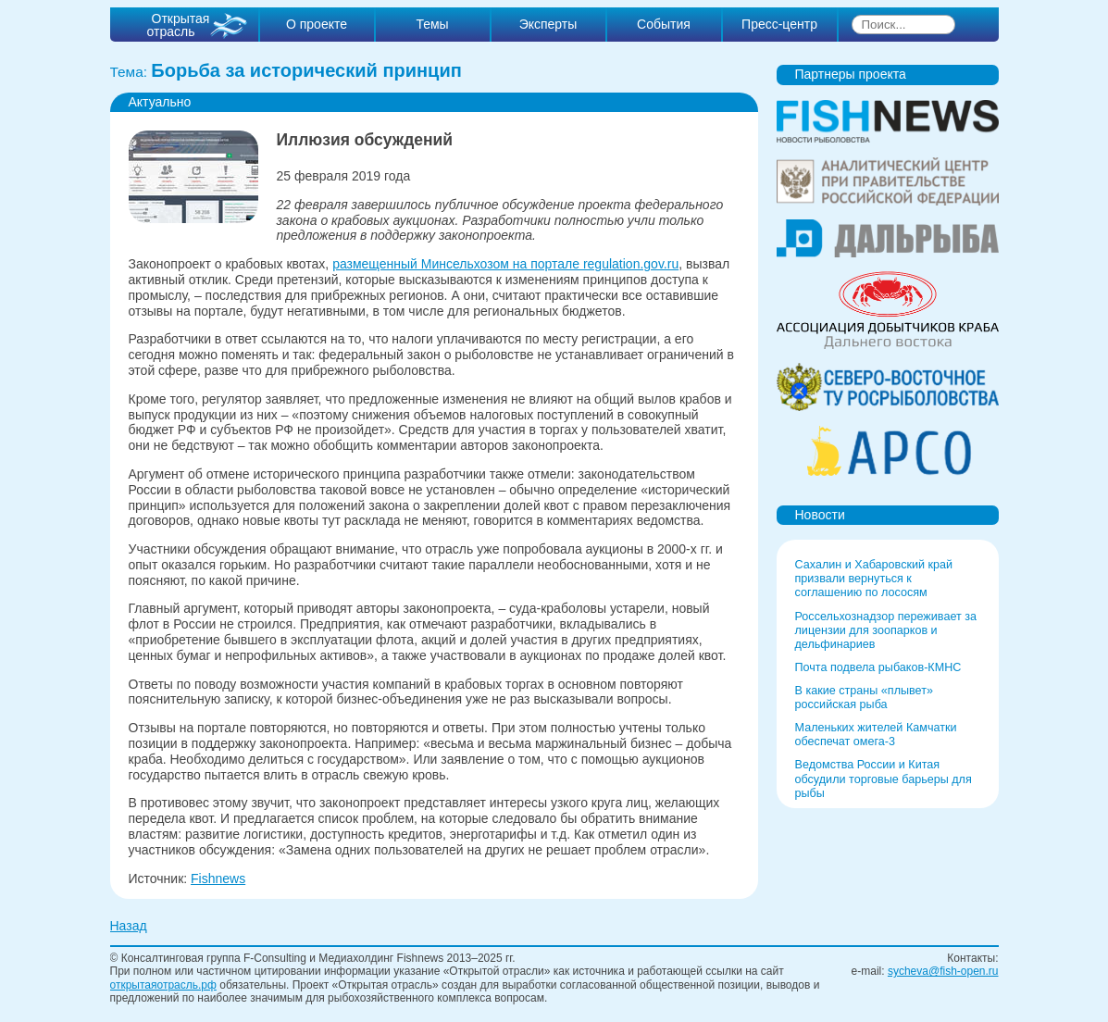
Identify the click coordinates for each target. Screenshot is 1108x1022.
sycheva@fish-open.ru (943, 971)
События (664, 24)
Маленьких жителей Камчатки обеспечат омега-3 (876, 734)
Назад (128, 925)
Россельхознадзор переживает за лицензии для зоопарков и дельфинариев (886, 630)
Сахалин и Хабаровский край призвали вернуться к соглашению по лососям (874, 578)
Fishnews (218, 878)
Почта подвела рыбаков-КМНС (878, 667)
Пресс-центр (779, 24)
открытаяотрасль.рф (163, 984)
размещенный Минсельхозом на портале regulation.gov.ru (505, 263)
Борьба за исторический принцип (306, 70)
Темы (432, 24)
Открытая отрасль (178, 25)
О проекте (316, 24)
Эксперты (548, 24)
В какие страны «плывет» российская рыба (864, 697)
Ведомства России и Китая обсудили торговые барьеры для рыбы (883, 778)
